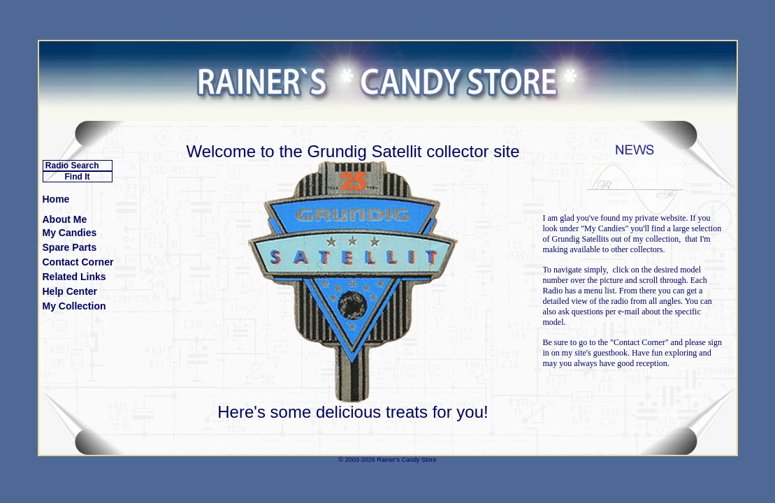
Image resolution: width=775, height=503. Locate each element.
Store (429, 459)
